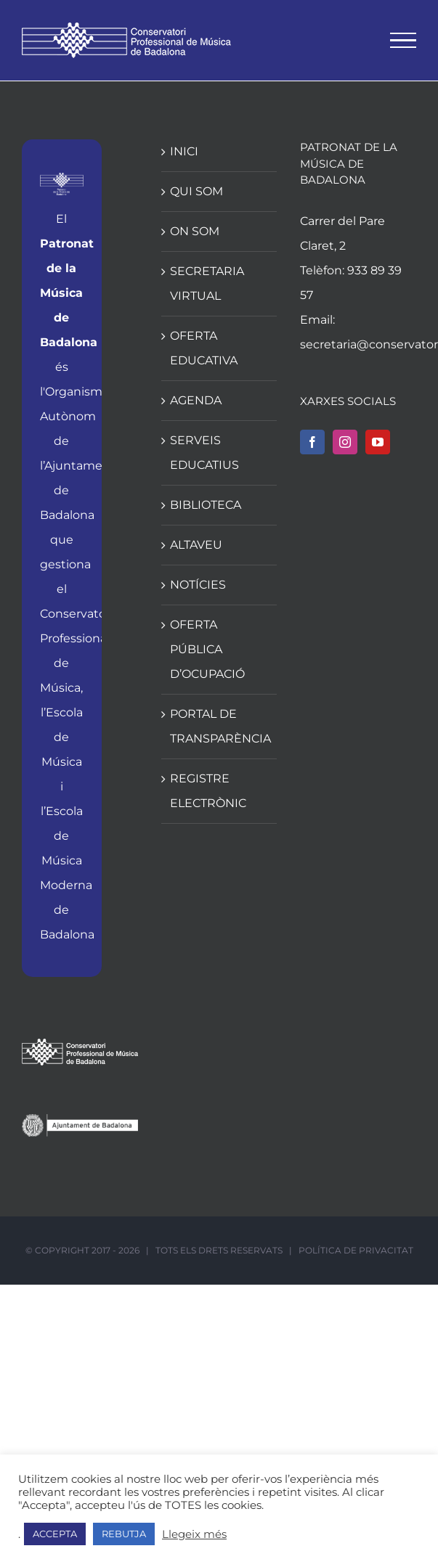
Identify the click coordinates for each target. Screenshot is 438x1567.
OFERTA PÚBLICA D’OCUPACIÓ (207, 649)
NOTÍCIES (198, 585)
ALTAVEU (196, 545)
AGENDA (196, 400)
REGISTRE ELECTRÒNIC (208, 791)
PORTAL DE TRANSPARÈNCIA (220, 726)
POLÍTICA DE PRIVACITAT (356, 1250)
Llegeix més (194, 1534)
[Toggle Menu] (403, 41)
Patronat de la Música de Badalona (68, 293)
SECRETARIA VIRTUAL (207, 283)
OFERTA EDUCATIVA (204, 348)
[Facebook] (312, 442)
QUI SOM (196, 191)
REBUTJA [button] (124, 1533)
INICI (184, 151)
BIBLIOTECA (205, 505)
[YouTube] (377, 442)
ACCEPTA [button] (55, 1533)
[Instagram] (345, 442)
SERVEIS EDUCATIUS (204, 452)
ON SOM (194, 231)
